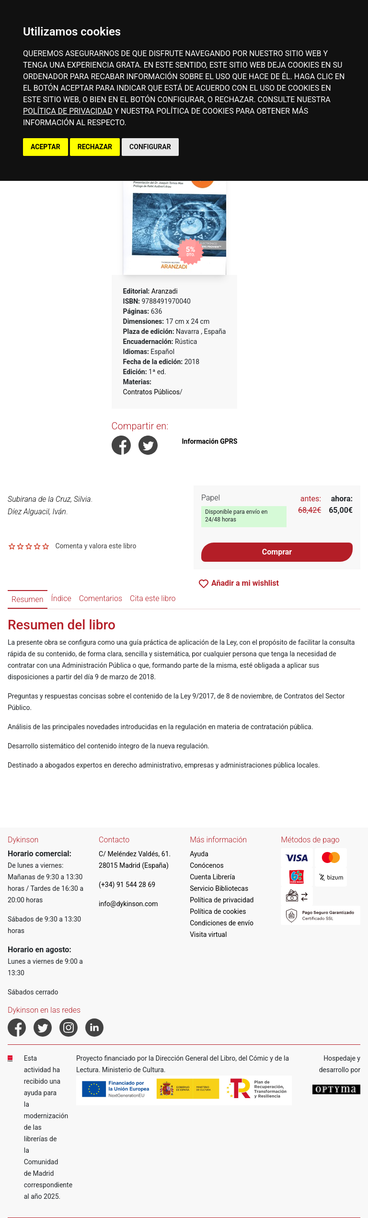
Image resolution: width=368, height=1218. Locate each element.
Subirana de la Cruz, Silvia (49, 499)
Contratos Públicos (151, 392)
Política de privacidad (221, 900)
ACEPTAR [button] (45, 147)
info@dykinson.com (128, 904)
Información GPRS (209, 441)
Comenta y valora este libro (95, 546)
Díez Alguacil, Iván (37, 511)
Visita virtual (208, 934)
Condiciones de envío (221, 923)
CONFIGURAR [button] (150, 147)
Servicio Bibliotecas (219, 888)
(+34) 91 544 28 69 (127, 884)
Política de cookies (218, 911)
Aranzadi (164, 291)
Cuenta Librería (212, 877)
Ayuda (199, 854)
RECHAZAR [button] (95, 147)
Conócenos (207, 865)
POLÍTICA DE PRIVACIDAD (67, 111)
